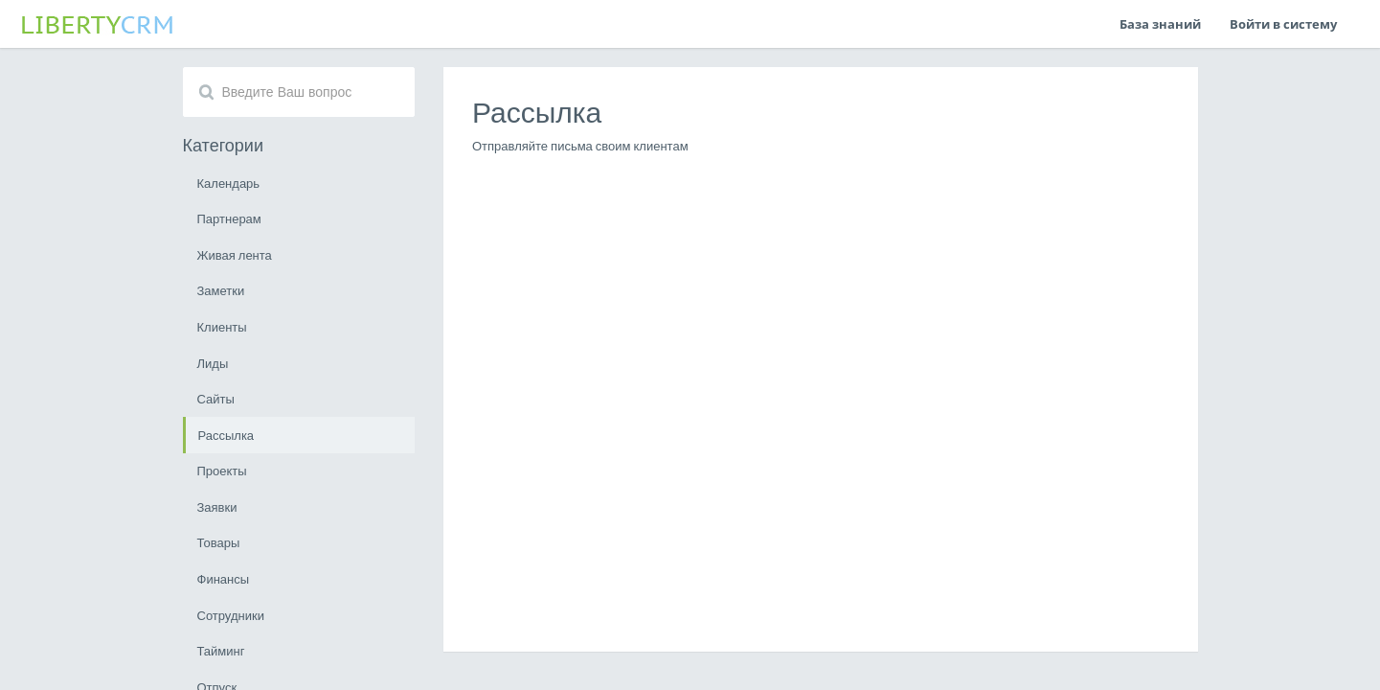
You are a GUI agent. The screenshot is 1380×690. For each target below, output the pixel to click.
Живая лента (234, 255)
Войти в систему (1283, 24)
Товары (218, 542)
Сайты (216, 398)
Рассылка (226, 435)
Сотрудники (230, 615)
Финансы (223, 578)
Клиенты (222, 326)
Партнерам (229, 218)
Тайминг (221, 650)
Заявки (217, 507)
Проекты (222, 470)
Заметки (221, 290)
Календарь (228, 183)
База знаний (1160, 24)
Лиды (213, 363)
